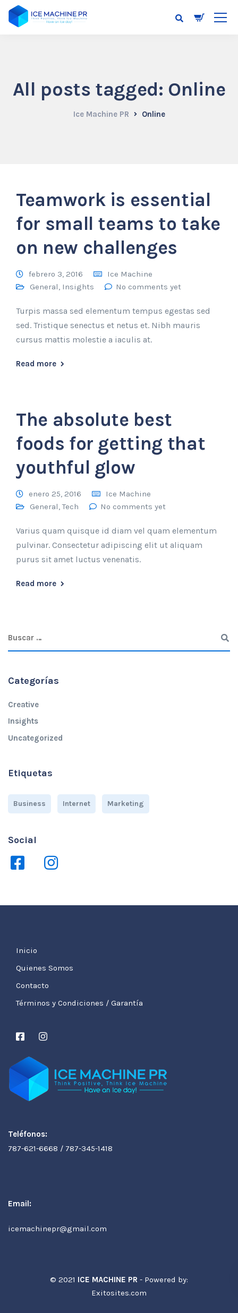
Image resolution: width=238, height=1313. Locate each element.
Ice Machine (129, 274)
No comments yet (148, 286)
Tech (70, 506)
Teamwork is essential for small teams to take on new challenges (118, 224)
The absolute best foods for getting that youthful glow (110, 443)
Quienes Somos (44, 968)
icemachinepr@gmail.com (57, 1228)
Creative (23, 704)
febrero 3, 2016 (56, 274)
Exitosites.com (119, 1293)
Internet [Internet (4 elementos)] (76, 803)
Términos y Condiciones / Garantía (79, 1003)
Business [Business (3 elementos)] (29, 803)
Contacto (32, 985)
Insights (78, 286)
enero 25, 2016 (55, 494)
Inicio (26, 950)
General (44, 286)
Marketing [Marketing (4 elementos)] (125, 803)
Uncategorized (35, 738)
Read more (36, 364)
